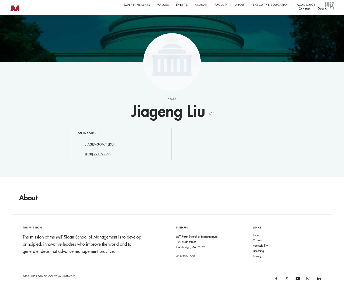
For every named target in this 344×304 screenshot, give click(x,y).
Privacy (257, 265)
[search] (326, 17)
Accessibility (260, 255)
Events (182, 4)
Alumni (201, 4)
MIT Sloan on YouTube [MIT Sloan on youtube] (297, 290)
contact (305, 17)
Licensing (258, 260)
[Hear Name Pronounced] (210, 122)
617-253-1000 (185, 266)
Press (256, 244)
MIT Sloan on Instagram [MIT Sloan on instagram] (308, 289)
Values (163, 4)
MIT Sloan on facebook (276, 289)
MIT (329, 5)
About (240, 4)
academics (306, 4)
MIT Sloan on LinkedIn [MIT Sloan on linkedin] (318, 289)
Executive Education (271, 4)
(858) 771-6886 (96, 164)
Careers (258, 250)
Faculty (221, 4)
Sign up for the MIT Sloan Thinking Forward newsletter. (161, 17)
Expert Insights (137, 4)
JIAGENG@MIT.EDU (99, 154)
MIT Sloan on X (286, 290)
